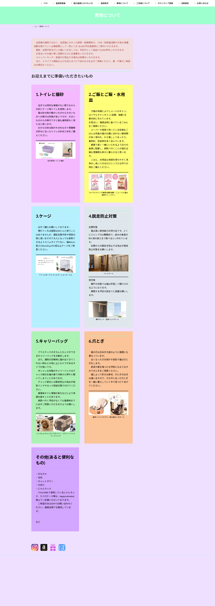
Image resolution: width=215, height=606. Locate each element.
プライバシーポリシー (42, 558)
